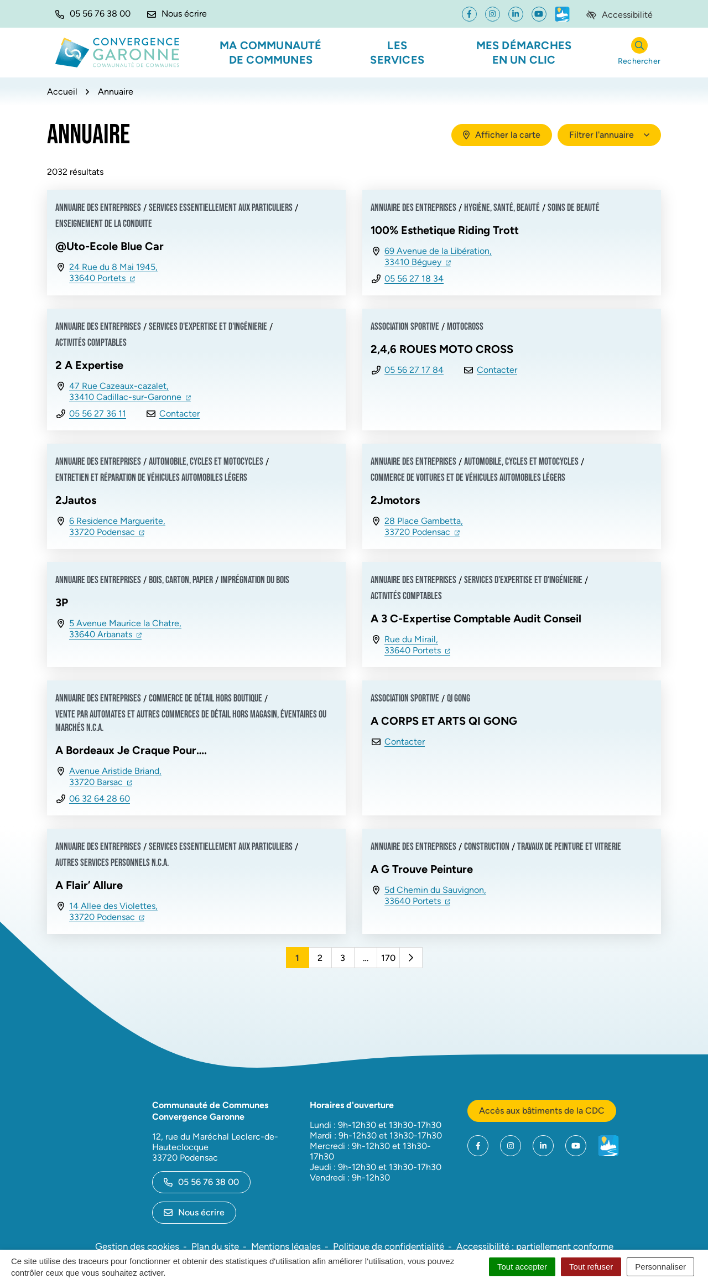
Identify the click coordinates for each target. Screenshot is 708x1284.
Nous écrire (194, 1212)
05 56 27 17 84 (414, 370)
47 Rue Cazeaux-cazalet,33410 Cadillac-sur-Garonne (130, 391)
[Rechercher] (639, 53)
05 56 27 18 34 (414, 278)
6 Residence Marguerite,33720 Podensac (117, 526)
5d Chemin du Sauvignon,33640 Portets (435, 895)
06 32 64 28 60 (99, 798)
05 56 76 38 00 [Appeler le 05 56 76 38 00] (201, 1182)
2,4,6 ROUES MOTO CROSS (442, 349)
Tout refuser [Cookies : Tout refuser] (591, 1266)
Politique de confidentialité (388, 1246)
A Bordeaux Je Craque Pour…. (131, 750)
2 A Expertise (89, 365)
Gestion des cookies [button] (137, 1246)
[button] (93, 13)
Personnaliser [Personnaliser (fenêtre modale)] (660, 1266)
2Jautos (75, 500)
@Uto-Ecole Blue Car (109, 246)
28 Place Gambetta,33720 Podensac (423, 526)
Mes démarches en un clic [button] (524, 52)
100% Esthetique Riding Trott (445, 230)
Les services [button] (397, 52)
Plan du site (215, 1246)
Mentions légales (286, 1246)
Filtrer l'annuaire (609, 134)
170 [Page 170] (388, 958)
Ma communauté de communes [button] (271, 52)
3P (61, 602)
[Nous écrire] (177, 13)
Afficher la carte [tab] (501, 134)
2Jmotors (395, 500)
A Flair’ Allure (89, 885)
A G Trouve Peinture (422, 869)
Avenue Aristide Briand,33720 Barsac (115, 776)
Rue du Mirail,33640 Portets (417, 645)
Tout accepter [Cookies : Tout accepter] (522, 1266)
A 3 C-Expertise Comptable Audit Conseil (476, 618)
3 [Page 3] (342, 958)
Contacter (179, 413)
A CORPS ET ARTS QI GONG (444, 720)
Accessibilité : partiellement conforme (534, 1246)
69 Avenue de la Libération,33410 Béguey (438, 256)
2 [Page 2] (319, 958)
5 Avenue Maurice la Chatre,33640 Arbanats (125, 629)
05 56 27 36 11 (97, 413)
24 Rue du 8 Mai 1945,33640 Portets (113, 272)
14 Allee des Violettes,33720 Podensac (113, 911)
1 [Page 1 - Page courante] (297, 958)
